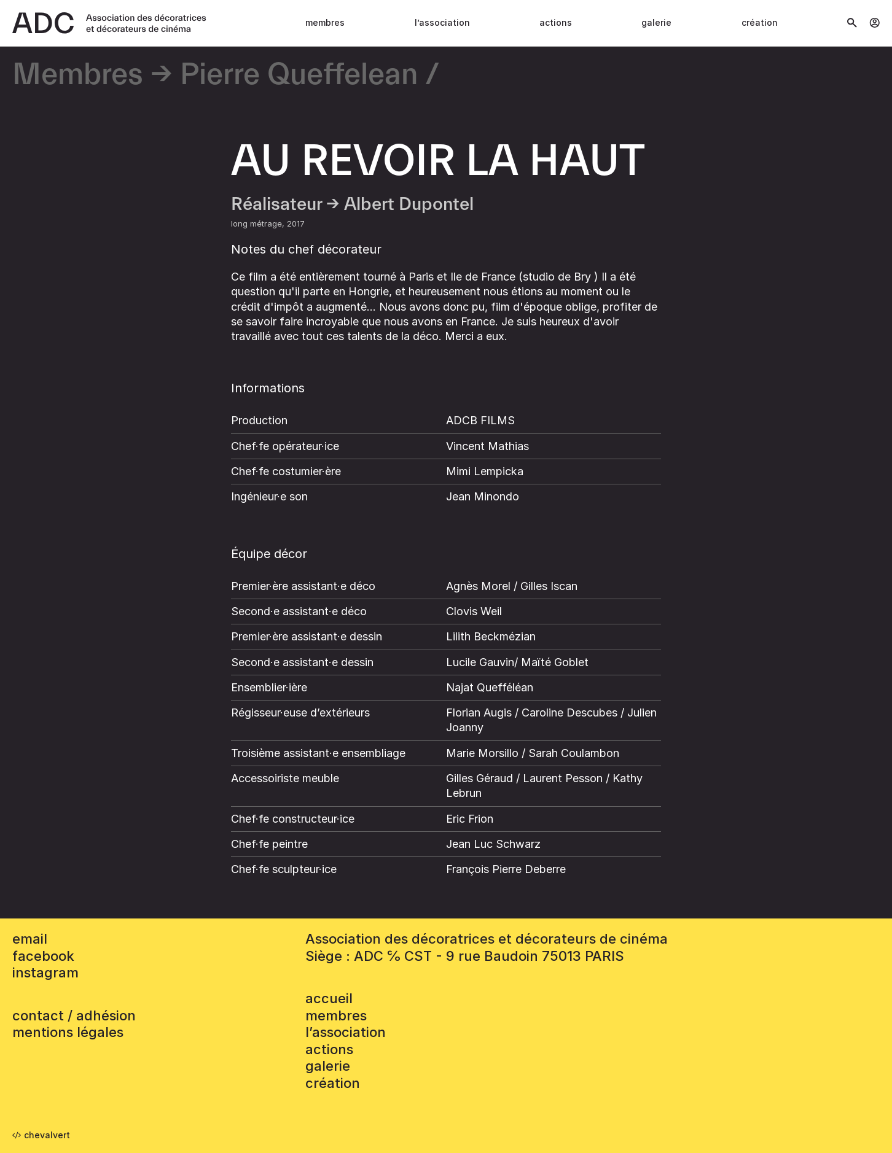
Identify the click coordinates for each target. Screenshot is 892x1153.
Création (759, 22)
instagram (45, 972)
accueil (329, 998)
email (29, 939)
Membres (325, 22)
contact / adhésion (74, 1015)
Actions (555, 22)
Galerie (656, 22)
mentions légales (67, 1032)
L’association (442, 22)
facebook (43, 956)
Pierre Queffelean (299, 75)
